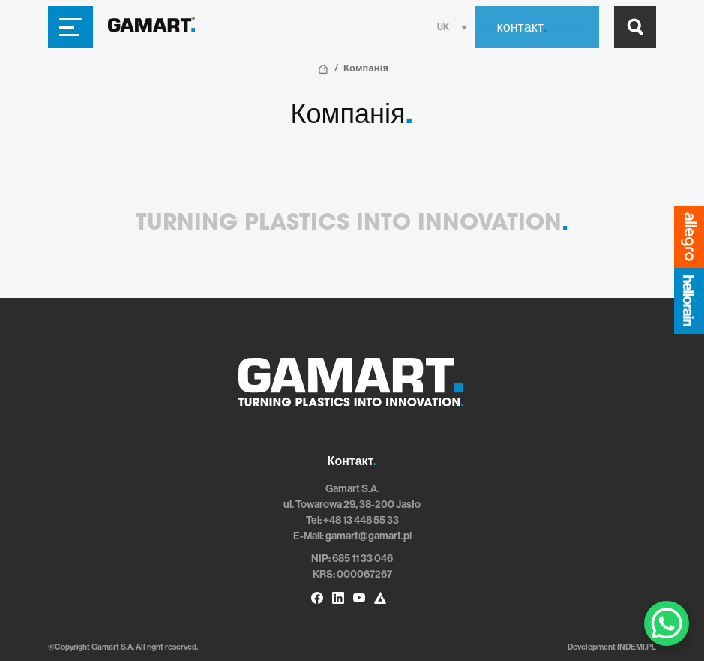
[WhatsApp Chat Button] (666, 623)
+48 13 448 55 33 (361, 520)
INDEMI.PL (636, 647)
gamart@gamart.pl (368, 536)
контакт (522, 27)
